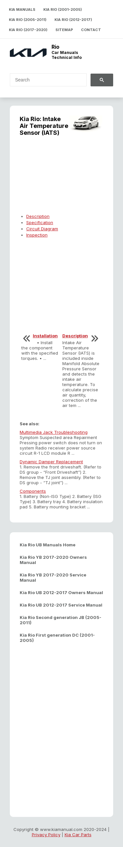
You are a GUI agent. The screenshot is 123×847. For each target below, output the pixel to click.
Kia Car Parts (78, 834)
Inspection (37, 235)
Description (38, 216)
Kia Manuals (22, 9)
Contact (91, 29)
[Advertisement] (61, 178)
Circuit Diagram (42, 228)
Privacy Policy (46, 834)
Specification (39, 222)
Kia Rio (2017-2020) (28, 29)
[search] (44, 80)
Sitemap (64, 29)
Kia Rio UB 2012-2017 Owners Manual (61, 592)
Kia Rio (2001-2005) (62, 9)
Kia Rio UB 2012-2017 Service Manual (61, 605)
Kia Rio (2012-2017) (73, 19)
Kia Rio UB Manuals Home (47, 544)
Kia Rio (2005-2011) (28, 19)
